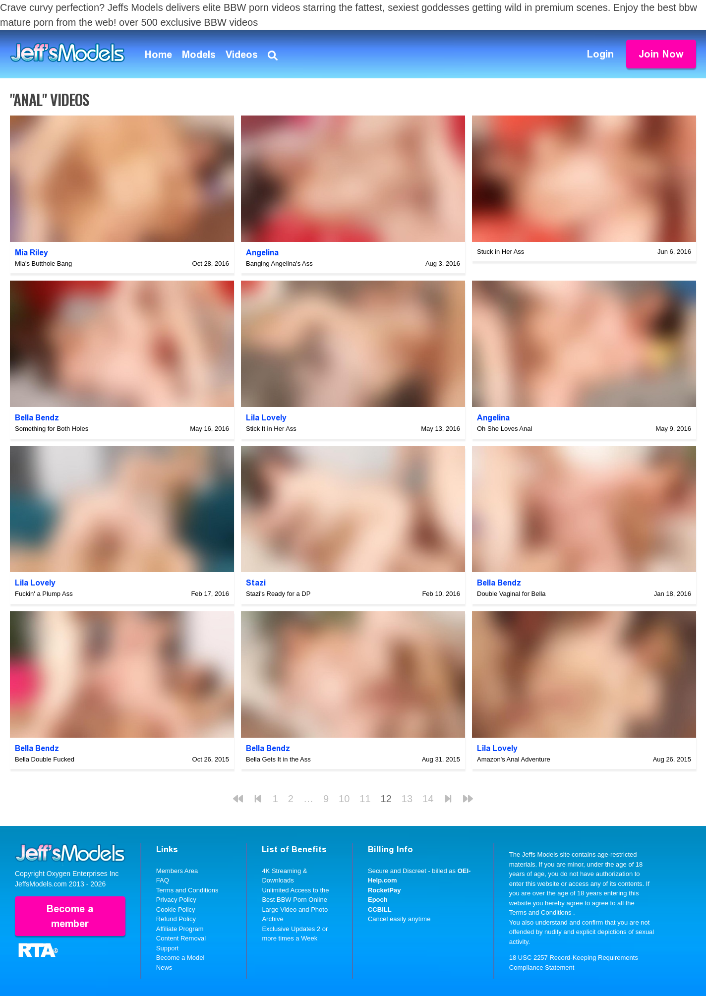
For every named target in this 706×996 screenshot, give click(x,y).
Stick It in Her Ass (271, 428)
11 (364, 798)
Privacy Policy (176, 899)
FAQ (162, 880)
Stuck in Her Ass (500, 251)
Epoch (378, 899)
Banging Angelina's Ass (279, 263)
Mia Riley (31, 252)
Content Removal (181, 938)
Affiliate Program (180, 929)
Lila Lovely (266, 417)
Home (158, 54)
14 (427, 798)
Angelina (262, 252)
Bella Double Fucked (44, 759)
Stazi (256, 582)
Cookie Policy (175, 909)
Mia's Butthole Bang (43, 263)
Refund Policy (176, 919)
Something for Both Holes (51, 428)
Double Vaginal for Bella (511, 593)
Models (199, 54)
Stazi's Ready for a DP (278, 593)
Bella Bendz (37, 417)
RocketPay (384, 890)
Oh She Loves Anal (504, 428)
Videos (242, 54)
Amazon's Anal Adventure (513, 759)
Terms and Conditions (187, 890)
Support (167, 948)
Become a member (70, 916)
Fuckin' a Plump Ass (44, 593)
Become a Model (180, 957)
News (164, 967)
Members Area (177, 871)
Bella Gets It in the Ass (278, 759)
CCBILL (380, 909)
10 (344, 798)
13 (407, 798)
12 (386, 798)
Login (600, 54)
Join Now (661, 54)
